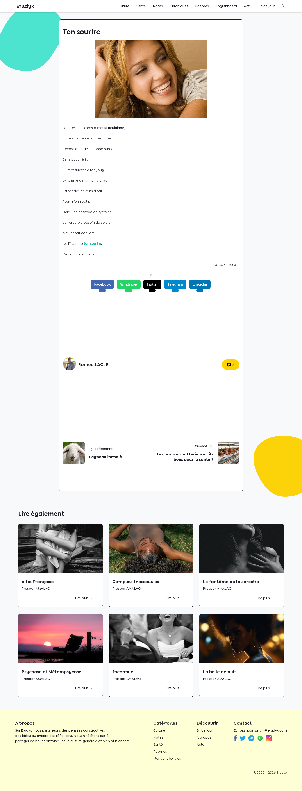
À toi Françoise (37, 581)
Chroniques (179, 6)
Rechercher (282, 6)
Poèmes (202, 6)
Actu (248, 6)
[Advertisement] (149, 324)
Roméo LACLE (93, 364)
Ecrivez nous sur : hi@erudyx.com (260, 730)
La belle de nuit (219, 672)
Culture (123, 6)
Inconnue (122, 672)
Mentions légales (167, 758)
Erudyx (25, 6)
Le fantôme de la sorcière (231, 581)
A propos (204, 737)
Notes (158, 6)
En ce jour (267, 6)
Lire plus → (84, 598)
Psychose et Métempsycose (51, 672)
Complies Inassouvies (135, 581)
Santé (141, 6)
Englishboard (226, 6)
